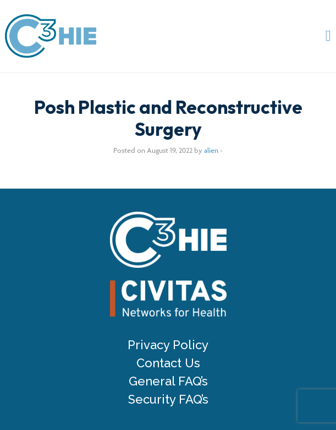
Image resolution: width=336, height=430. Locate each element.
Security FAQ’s (168, 399)
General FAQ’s (168, 381)
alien (211, 150)
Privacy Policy (168, 345)
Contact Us (168, 363)
